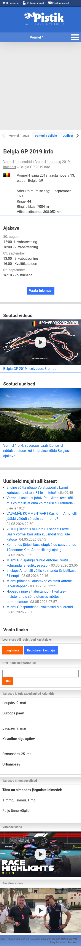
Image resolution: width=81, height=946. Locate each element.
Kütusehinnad (33, 3)
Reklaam (72, 942)
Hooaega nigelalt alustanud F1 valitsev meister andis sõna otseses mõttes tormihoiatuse (36, 596)
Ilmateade (10, 3)
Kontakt (61, 942)
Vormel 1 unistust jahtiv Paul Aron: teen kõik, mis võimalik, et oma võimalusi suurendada (40, 503)
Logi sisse (12, 650)
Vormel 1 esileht (46, 135)
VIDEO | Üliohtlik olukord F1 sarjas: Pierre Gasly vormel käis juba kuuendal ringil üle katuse (38, 534)
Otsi (8, 681)
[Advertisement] (40, 86)
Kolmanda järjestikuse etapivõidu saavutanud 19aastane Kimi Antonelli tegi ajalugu (41, 550)
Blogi (53, 942)
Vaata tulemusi (40, 290)
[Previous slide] (4, 135)
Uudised (68, 135)
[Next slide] (77, 135)
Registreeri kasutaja (41, 650)
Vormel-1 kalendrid (17, 162)
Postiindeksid (58, 3)
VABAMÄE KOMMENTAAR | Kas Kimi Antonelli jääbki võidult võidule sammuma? (41, 518)
